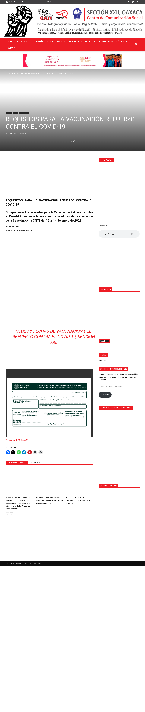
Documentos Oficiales (82, 41)
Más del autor (35, 503)
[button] (136, 44)
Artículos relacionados (16, 503)
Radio (61, 41)
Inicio (10, 41)
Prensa (22, 41)
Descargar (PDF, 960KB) (17, 480)
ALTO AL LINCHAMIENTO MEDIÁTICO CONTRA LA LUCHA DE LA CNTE (79, 532)
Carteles (8, 113)
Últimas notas (24, 113)
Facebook (104, 487)
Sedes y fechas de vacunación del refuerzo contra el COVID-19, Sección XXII (53, 377)
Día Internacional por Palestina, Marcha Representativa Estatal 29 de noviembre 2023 (49, 532)
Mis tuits (102, 506)
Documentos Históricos (113, 41)
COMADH (13, 48)
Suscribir (105, 540)
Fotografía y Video (42, 41)
